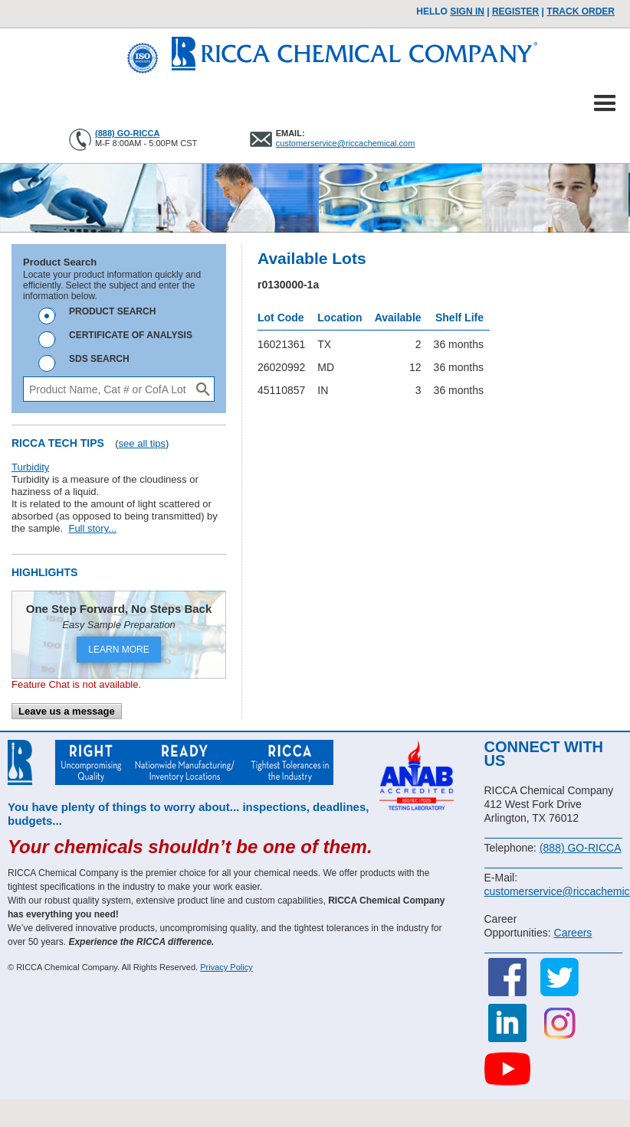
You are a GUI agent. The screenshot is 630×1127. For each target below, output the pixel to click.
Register (515, 11)
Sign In (467, 11)
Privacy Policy (226, 967)
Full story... (92, 528)
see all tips (142, 443)
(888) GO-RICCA (127, 133)
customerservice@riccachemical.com (345, 143)
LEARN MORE (118, 649)
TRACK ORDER (580, 11)
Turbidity (30, 467)
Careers (573, 933)
